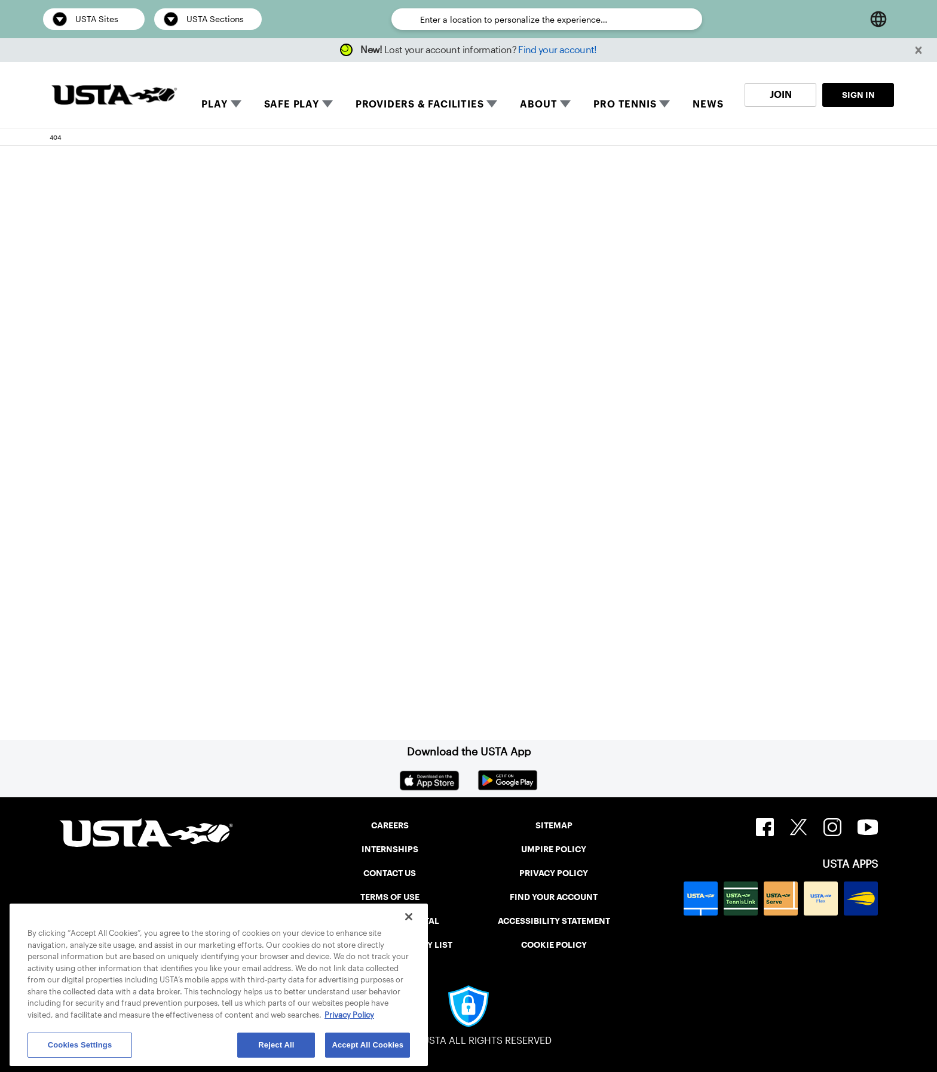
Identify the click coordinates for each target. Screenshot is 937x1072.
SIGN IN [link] (858, 95)
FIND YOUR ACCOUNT (554, 897)
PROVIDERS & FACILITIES (420, 104)
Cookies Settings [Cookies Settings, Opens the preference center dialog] (80, 1044)
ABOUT (538, 104)
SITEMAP (553, 825)
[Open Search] (847, 19)
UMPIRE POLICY (553, 849)
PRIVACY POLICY (553, 873)
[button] (918, 50)
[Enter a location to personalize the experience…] (555, 19)
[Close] (409, 917)
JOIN (781, 94)
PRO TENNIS (624, 104)
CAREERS (390, 825)
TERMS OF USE (389, 897)
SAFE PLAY (291, 104)
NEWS (708, 104)
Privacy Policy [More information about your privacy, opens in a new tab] (349, 1014)
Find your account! (557, 50)
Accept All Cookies (367, 1044)
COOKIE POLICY (554, 945)
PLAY (214, 104)
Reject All (276, 1044)
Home (137, 617)
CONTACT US (389, 873)
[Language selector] (878, 19)
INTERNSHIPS (390, 849)
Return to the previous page (206, 472)
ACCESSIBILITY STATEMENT (554, 921)
